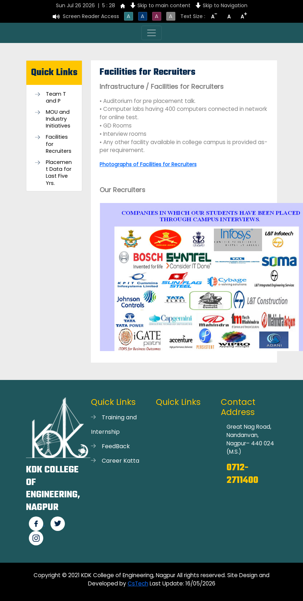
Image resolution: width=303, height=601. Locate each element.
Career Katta (120, 461)
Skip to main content (163, 5)
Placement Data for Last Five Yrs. (59, 173)
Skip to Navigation (225, 5)
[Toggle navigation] (151, 33)
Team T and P (56, 97)
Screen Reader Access (91, 16)
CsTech (138, 583)
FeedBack (116, 446)
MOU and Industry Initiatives (58, 119)
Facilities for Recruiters (58, 144)
